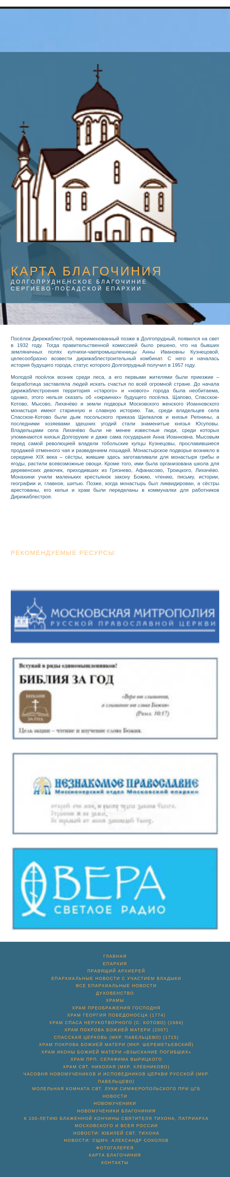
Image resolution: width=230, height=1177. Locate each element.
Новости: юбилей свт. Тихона (116, 1133)
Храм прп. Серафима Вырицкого (116, 1059)
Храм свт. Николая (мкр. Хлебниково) (116, 1066)
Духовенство (115, 993)
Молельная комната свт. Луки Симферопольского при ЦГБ (116, 1088)
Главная (115, 956)
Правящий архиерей (116, 971)
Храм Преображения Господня (116, 1007)
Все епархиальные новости (116, 985)
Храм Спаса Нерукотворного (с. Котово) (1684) (116, 1022)
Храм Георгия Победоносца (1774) (116, 1015)
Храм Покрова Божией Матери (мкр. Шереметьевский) (116, 1044)
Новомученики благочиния (116, 1111)
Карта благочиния (115, 1155)
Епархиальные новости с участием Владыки (116, 978)
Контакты (115, 1162)
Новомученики (115, 1103)
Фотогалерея (115, 1147)
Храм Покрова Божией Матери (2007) (116, 1029)
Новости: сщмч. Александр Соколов (116, 1140)
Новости (114, 1096)
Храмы (115, 1000)
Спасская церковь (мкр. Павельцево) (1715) (116, 1037)
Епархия (115, 963)
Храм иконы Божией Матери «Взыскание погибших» (116, 1052)
